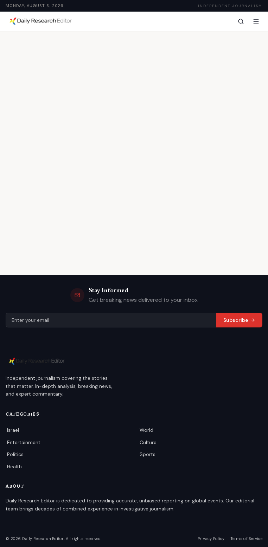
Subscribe (239, 320)
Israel (13, 430)
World (146, 430)
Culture (147, 442)
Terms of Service (247, 538)
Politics (15, 454)
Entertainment (22, 442)
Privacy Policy (213, 538)
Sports (147, 454)
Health (14, 466)
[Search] (241, 21)
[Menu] (256, 21)
